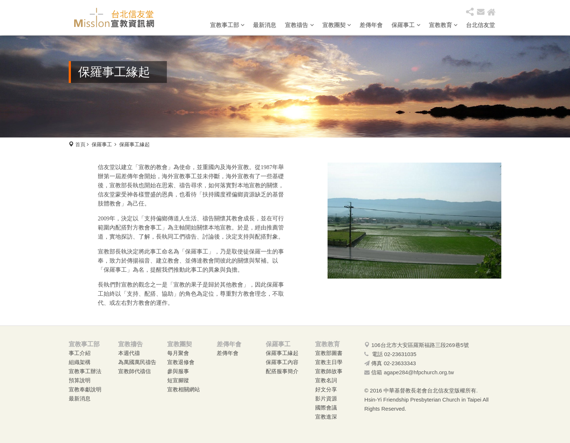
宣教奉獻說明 (85, 389)
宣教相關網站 (183, 389)
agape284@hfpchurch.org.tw (419, 372)
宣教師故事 (328, 371)
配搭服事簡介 (282, 371)
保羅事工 (406, 25)
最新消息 (264, 25)
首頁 (80, 144)
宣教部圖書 (328, 353)
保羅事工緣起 (282, 353)
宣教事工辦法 (85, 371)
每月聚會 (178, 353)
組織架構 (80, 362)
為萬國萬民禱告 (137, 362)
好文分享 (326, 389)
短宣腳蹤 (178, 380)
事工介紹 (80, 353)
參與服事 (178, 371)
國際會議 (326, 407)
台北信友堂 (480, 25)
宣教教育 (443, 25)
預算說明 (80, 380)
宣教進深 (326, 417)
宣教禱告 (299, 25)
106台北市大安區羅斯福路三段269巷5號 (420, 345)
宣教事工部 (227, 25)
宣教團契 (336, 25)
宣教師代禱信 (134, 371)
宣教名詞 (326, 380)
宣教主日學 (328, 362)
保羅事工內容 (282, 362)
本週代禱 (129, 353)
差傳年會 (371, 25)
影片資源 (326, 398)
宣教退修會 (180, 362)
